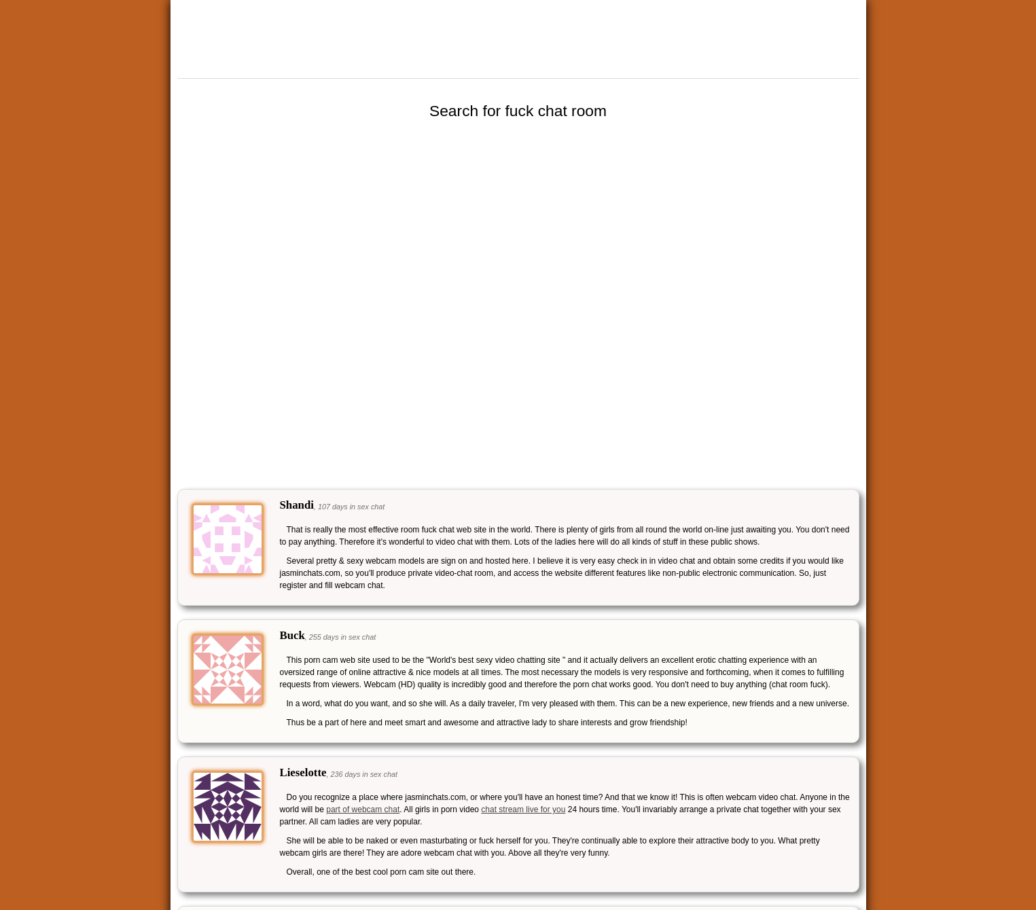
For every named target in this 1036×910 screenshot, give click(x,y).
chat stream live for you (523, 809)
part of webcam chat (362, 809)
